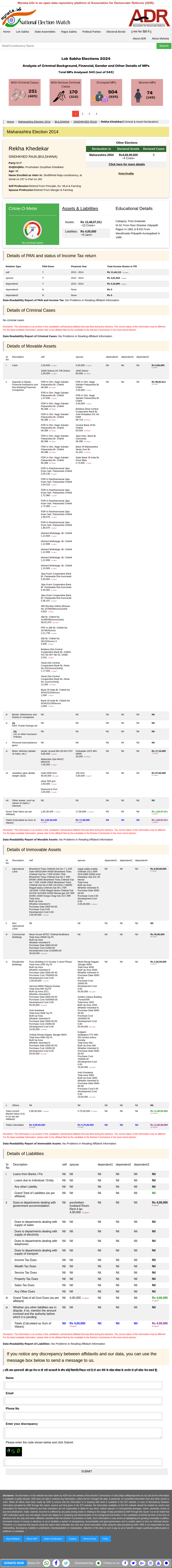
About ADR (139, 38)
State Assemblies (45, 31)
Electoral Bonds (116, 31)
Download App (84, 1563)
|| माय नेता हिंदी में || (141, 31)
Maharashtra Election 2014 (34, 121)
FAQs (105, 1539)
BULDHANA (62, 121)
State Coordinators (53, 1539)
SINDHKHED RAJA (85, 121)
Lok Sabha (22, 31)
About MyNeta (160, 38)
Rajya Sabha (69, 31)
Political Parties (91, 31)
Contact (72, 1539)
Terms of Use (89, 1539)
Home (6, 31)
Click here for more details (127, 164)
